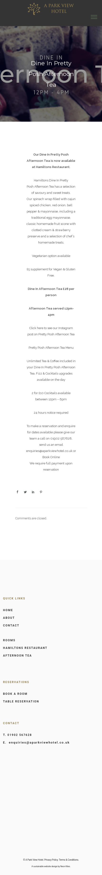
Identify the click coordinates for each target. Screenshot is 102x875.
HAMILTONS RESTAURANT (25, 648)
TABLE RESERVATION (21, 701)
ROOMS (9, 640)
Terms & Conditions (68, 860)
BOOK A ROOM (15, 694)
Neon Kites (65, 866)
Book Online (51, 457)
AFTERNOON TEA (17, 655)
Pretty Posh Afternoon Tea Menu (51, 347)
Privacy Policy (51, 860)
